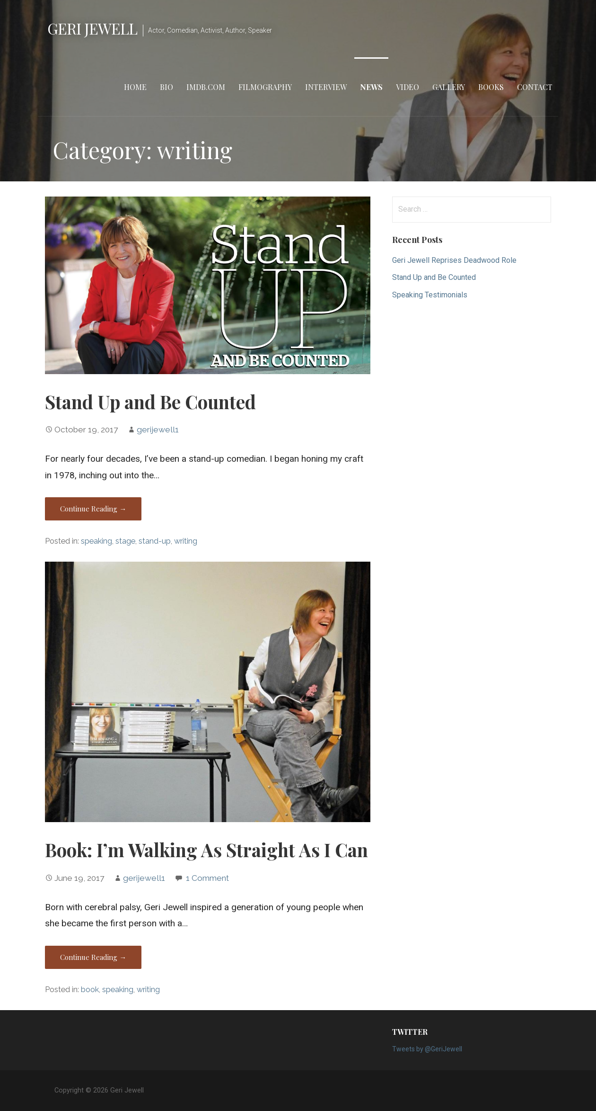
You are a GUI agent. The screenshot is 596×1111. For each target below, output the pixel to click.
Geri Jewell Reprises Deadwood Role (454, 260)
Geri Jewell (92, 28)
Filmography (265, 87)
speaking (96, 541)
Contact (534, 87)
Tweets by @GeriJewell (427, 1049)
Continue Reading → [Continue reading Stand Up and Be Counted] (93, 508)
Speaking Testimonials (429, 294)
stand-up (155, 541)
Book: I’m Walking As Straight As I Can (206, 849)
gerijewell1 (158, 429)
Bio (166, 87)
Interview (326, 87)
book (90, 989)
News (371, 87)
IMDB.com (205, 87)
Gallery (448, 87)
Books (491, 87)
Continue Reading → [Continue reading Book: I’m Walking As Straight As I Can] (93, 957)
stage (125, 541)
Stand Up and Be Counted (150, 401)
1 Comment (207, 878)
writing (185, 541)
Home (135, 87)
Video (407, 87)
